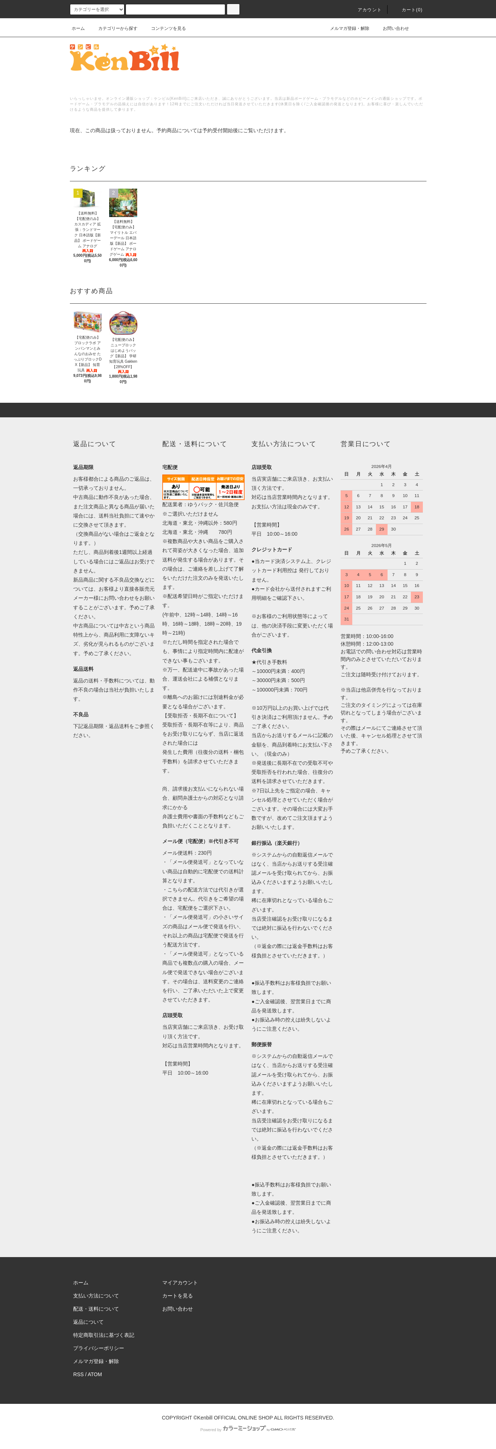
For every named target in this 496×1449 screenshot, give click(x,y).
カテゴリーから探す (114, 28)
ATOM (95, 1374)
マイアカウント (180, 1282)
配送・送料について (96, 1309)
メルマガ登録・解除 (345, 28)
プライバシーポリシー (98, 1348)
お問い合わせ (391, 28)
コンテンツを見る (164, 28)
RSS (78, 1374)
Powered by (247, 1430)
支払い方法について (96, 1296)
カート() (408, 9)
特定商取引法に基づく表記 (103, 1335)
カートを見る (177, 1296)
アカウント (365, 9)
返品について (88, 1322)
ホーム (78, 28)
